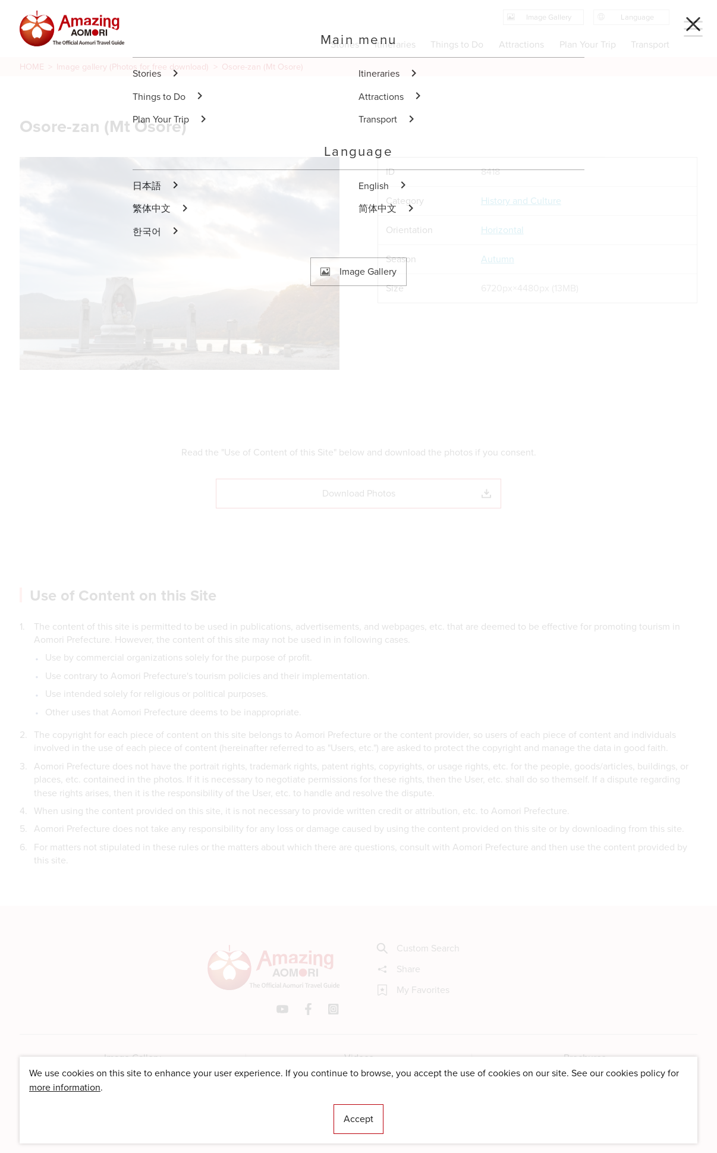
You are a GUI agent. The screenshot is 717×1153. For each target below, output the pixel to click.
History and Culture (521, 201)
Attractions (521, 44)
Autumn (497, 259)
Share (399, 969)
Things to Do (456, 44)
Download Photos (407, 493)
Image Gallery (132, 1057)
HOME (32, 66)
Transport (650, 44)
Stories (345, 44)
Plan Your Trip (587, 44)
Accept (358, 1119)
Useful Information (431, 1108)
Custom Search (419, 948)
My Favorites (413, 990)
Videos (358, 1057)
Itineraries (395, 44)
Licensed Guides (281, 1108)
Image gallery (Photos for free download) (132, 66)
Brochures (585, 1057)
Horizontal (502, 230)
